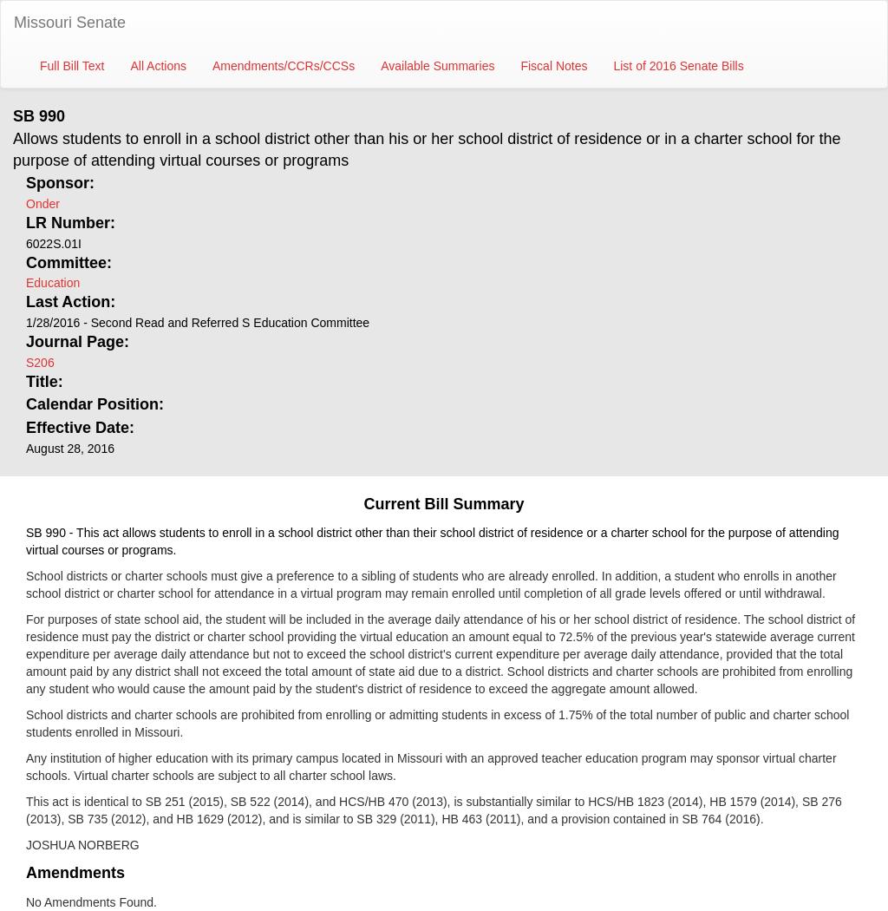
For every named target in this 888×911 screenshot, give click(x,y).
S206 (40, 363)
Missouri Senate (70, 22)
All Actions (158, 66)
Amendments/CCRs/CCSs (283, 66)
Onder (43, 204)
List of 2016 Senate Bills (678, 66)
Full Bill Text (72, 66)
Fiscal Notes (553, 66)
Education (53, 283)
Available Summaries (437, 66)
